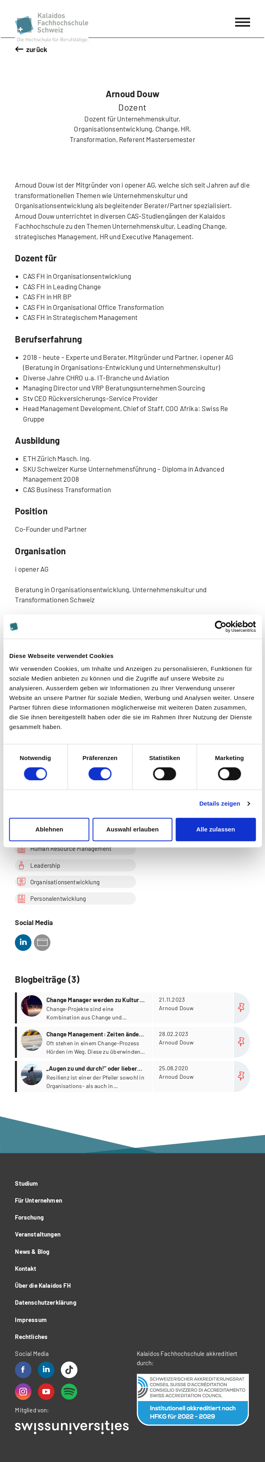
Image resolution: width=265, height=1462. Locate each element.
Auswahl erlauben (132, 829)
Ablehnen (49, 829)
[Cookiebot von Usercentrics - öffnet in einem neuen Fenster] (220, 626)
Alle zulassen (215, 829)
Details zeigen (219, 803)
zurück (36, 49)
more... (133, 1007)
